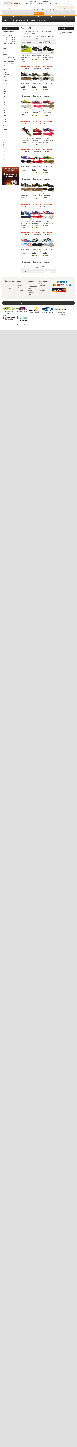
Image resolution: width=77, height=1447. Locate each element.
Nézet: (23, 42)
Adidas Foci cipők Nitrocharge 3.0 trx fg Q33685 (26, 223)
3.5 (4, 99)
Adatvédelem (31, 284)
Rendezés (41, 42)
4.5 (4, 125)
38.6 (4, 119)
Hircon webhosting (38, 331)
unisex (5, 80)
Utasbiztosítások (61, 314)
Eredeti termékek (32, 286)
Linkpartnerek (43, 292)
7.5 (4, 155)
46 (4, 144)
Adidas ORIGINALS (8, 58)
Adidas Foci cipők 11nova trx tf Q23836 (47, 195)
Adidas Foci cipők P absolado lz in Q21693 (26, 195)
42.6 (4, 135)
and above (8, 49)
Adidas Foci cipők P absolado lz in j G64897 (26, 85)
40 (4, 127)
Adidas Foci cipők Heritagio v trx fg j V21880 (36, 251)
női (4, 78)
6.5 (4, 152)
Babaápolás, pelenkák (22, 311)
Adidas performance (8, 63)
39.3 (4, 121)
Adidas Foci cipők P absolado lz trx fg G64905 (37, 85)
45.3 (4, 142)
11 (4, 89)
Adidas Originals (7, 56)
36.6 (4, 114)
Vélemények (19, 290)
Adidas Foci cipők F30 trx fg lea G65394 (25, 112)
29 (4, 97)
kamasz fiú (6, 76)
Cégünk (7, 286)
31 (4, 102)
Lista (29, 42)
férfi (4, 71)
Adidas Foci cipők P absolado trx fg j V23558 (48, 251)
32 (4, 104)
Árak (17, 288)
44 (4, 138)
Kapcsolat (19, 285)
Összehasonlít (26, 68)
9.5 (4, 163)
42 (4, 133)
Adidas (5, 54)
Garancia (41, 288)
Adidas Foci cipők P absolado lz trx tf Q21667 (26, 57)
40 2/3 (5, 129)
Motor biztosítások (60, 312)
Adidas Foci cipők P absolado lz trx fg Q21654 (37, 168)
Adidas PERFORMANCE (10, 60)
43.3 (4, 136)
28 (4, 95)
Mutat (42, 36)
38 (4, 117)
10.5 (4, 87)
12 (4, 93)
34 (4, 108)
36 (4, 112)
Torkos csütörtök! (9, 319)
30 (4, 100)
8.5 (4, 159)
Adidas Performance (8, 61)
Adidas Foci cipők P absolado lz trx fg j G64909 (48, 85)
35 (4, 110)
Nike (4, 65)
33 (4, 106)
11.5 (4, 91)
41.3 (4, 131)
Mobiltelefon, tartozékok (48, 312)
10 (4, 85)
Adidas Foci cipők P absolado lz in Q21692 (48, 168)
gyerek (5, 72)
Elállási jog (42, 290)
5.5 (4, 148)
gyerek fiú (6, 74)
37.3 (4, 116)
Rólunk (7, 284)
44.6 (4, 140)
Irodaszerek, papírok (35, 312)
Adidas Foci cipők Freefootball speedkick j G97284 (37, 140)
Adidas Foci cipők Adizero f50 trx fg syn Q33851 (36, 223)
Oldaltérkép (8, 288)
